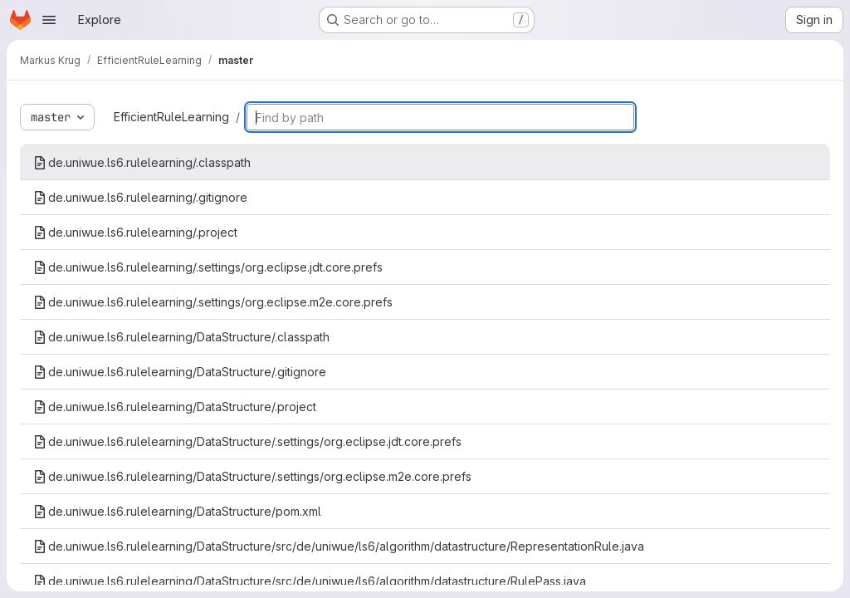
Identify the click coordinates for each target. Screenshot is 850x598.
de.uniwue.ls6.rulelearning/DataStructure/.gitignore (179, 372)
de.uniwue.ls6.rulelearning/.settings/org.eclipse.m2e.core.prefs (213, 302)
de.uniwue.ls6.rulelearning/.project (135, 232)
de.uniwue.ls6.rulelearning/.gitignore (140, 197)
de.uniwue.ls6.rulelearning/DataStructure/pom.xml (177, 511)
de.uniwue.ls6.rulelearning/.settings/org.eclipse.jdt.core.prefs (208, 267)
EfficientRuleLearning (171, 117)
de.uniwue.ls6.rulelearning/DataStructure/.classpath (181, 337)
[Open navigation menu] (49, 20)
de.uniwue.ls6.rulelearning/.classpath (142, 162)
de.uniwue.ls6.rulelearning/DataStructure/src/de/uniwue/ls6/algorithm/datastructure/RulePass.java (309, 581)
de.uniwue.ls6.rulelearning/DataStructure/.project (174, 406)
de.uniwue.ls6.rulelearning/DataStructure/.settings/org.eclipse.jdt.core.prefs (247, 441)
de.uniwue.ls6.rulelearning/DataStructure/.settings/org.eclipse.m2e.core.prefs (252, 476)
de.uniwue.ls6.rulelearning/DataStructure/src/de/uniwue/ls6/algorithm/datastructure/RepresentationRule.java (338, 546)
